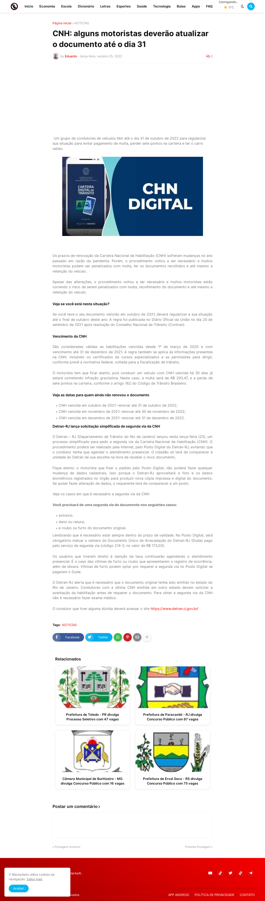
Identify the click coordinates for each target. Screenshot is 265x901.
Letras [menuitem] (105, 6)
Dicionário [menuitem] (86, 6)
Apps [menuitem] (196, 6)
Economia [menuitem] (47, 6)
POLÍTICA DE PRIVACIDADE (214, 895)
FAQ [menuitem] (209, 6)
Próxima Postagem (197, 847)
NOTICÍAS (81, 23)
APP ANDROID (178, 895)
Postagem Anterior (67, 847)
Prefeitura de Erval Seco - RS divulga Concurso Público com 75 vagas (172, 781)
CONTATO (247, 895)
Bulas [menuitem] (181, 6)
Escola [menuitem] (66, 6)
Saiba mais (34, 879)
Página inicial (62, 23)
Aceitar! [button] (18, 888)
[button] (242, 6)
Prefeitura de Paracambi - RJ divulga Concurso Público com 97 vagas (172, 716)
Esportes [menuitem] (124, 6)
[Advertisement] (133, 99)
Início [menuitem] (29, 6)
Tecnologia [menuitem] (162, 6)
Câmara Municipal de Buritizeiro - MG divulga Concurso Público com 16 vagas (92, 781)
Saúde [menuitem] (142, 6)
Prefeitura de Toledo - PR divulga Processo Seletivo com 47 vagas (92, 716)
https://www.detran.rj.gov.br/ (174, 608)
